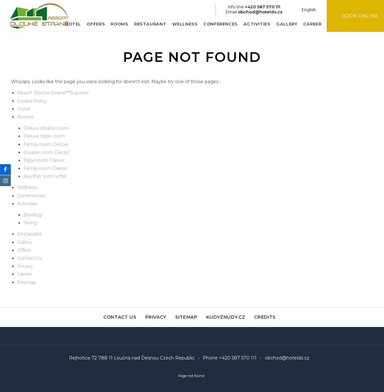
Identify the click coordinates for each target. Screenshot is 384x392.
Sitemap (26, 282)
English (306, 9)
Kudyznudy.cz (225, 317)
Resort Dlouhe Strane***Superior (52, 93)
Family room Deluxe (46, 144)
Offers (93, 23)
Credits (265, 317)
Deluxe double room (46, 128)
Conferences (218, 23)
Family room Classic (45, 168)
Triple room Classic (44, 160)
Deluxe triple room (44, 136)
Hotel (70, 23)
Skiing (30, 223)
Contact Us (29, 258)
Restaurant (147, 23)
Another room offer (45, 176)
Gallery (284, 23)
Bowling (33, 215)
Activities (254, 23)
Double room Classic (46, 152)
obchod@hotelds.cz (287, 358)
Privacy (25, 266)
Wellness (182, 23)
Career (309, 23)
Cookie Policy (32, 101)
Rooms (117, 23)
